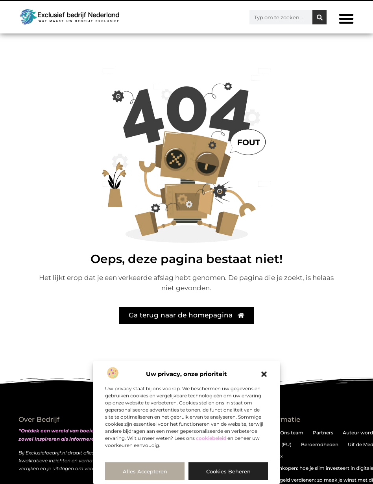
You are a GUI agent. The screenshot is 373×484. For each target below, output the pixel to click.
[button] (264, 374)
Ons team (291, 433)
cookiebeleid (211, 438)
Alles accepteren (145, 471)
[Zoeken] (319, 17)
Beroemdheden (319, 444)
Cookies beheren (228, 471)
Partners (323, 433)
